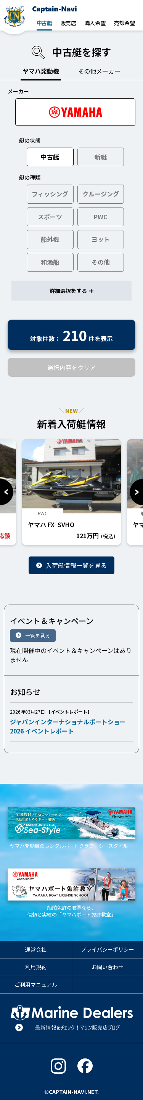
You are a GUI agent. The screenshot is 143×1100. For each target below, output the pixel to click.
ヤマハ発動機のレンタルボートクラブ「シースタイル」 (71, 828)
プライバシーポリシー (107, 949)
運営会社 (36, 949)
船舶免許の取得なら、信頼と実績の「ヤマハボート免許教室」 (71, 893)
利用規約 (36, 967)
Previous (6, 492)
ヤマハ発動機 (40, 71)
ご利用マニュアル (35, 984)
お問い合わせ (108, 967)
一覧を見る (37, 635)
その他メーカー (99, 71)
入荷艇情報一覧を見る (76, 565)
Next (136, 492)
